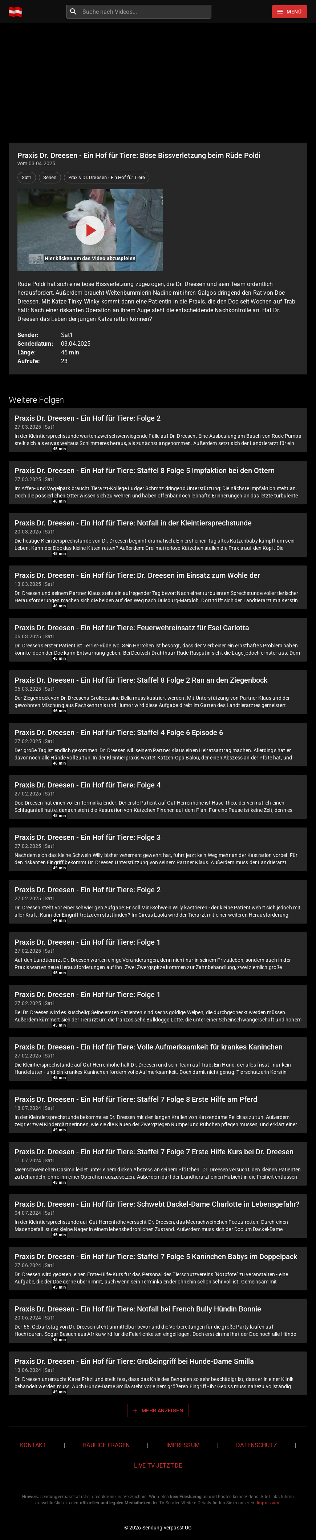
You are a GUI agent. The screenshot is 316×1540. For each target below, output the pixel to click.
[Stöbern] (289, 11)
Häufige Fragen (106, 1445)
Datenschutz (256, 1445)
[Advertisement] (158, 83)
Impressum (183, 1445)
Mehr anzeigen (157, 1410)
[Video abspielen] (90, 230)
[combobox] (146, 12)
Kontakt (33, 1445)
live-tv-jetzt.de (158, 1465)
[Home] (17, 12)
